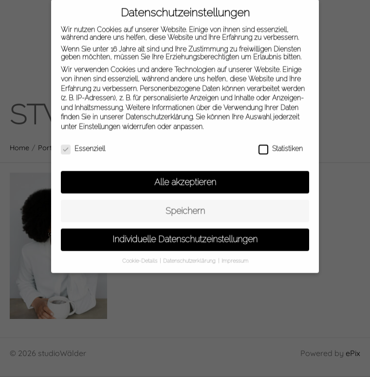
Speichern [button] (185, 206)
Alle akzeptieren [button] (185, 177)
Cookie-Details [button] (140, 256)
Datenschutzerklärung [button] (190, 256)
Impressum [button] (235, 256)
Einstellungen (99, 122)
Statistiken (281, 144)
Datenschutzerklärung (159, 112)
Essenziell (83, 144)
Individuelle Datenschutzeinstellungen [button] (185, 234)
